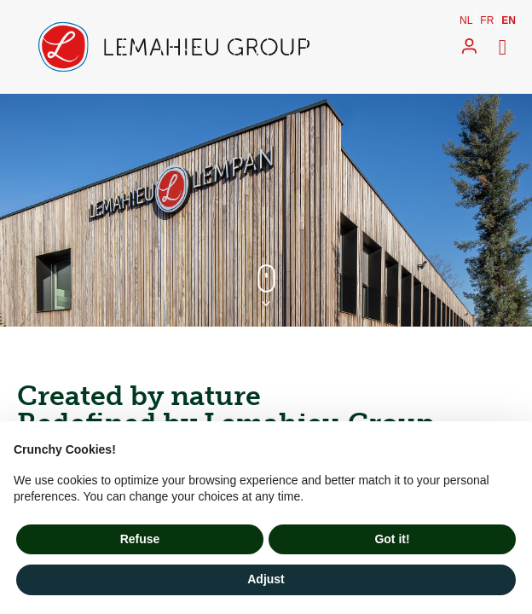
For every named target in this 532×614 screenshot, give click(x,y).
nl (466, 20)
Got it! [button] (391, 539)
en (508, 20)
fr (487, 20)
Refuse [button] (140, 539)
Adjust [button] (266, 579)
